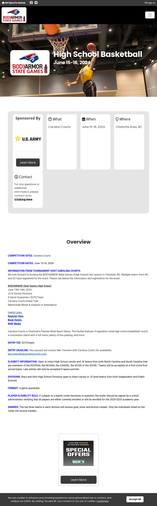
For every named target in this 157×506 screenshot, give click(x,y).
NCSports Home (13, 2)
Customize (102, 501)
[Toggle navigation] (150, 15)
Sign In (150, 2)
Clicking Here (23, 199)
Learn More (28, 162)
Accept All (135, 499)
